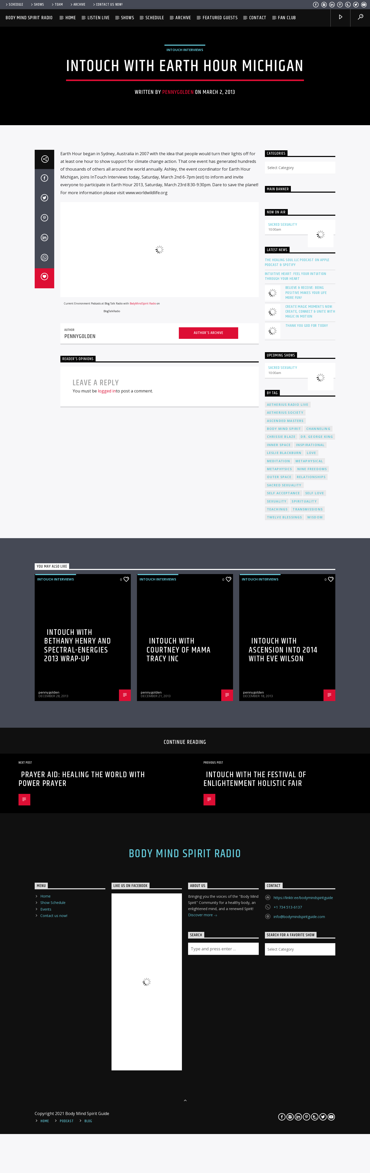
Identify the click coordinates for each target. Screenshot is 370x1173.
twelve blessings (284, 770)
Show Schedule (53, 1155)
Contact (258, 18)
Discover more (202, 1168)
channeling (318, 681)
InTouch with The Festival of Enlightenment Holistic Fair (254, 1031)
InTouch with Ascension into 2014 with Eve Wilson (283, 903)
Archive (78, 4)
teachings (277, 762)
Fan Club (287, 18)
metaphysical (309, 713)
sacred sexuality (284, 738)
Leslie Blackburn (284, 705)
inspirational (310, 697)
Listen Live (99, 18)
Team (57, 4)
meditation (278, 713)
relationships (311, 729)
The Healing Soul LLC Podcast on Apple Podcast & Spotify (297, 515)
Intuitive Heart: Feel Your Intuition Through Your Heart (295, 529)
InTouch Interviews (184, 165)
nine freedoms (312, 721)
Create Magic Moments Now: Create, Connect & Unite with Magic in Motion (310, 564)
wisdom (315, 770)
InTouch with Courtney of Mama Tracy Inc (178, 903)
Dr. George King (317, 689)
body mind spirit (284, 681)
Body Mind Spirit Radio (29, 18)
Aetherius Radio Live (288, 657)
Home (71, 18)
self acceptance (283, 746)
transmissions (308, 762)
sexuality (277, 754)
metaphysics (279, 721)
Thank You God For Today (306, 578)
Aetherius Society (285, 665)
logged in (107, 643)
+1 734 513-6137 (288, 1159)
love (311, 705)
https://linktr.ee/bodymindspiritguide (303, 1150)
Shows (37, 4)
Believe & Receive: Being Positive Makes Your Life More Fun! (306, 545)
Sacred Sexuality (282, 477)
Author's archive (208, 585)
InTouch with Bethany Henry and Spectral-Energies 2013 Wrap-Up (77, 898)
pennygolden (177, 207)
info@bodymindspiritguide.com (299, 1169)
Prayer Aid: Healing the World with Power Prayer (81, 1031)
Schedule (14, 4)
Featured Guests (220, 18)
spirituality (304, 754)
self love (314, 746)
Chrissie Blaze (281, 689)
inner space (279, 697)
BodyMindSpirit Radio (143, 556)
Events (45, 1161)
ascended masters (285, 673)
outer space (279, 729)
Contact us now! (107, 4)
